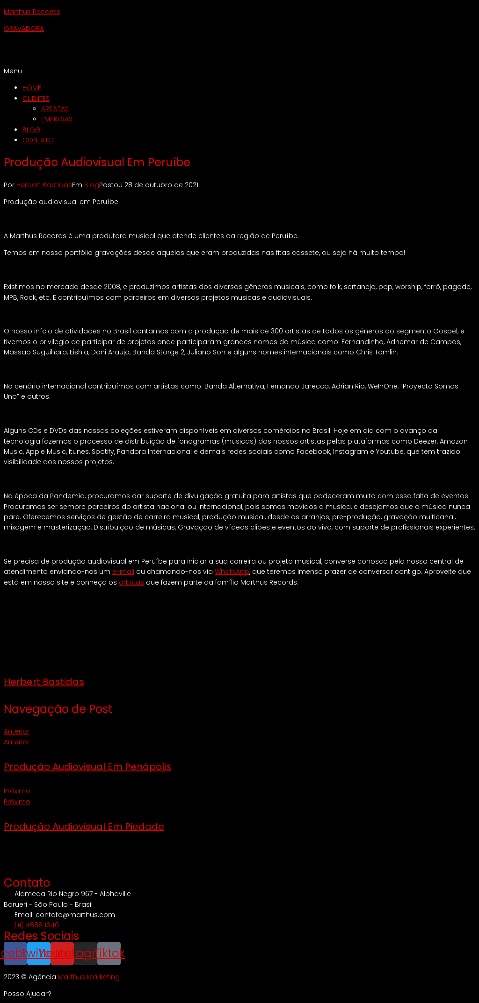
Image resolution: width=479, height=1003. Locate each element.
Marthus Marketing (89, 977)
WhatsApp (232, 571)
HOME (31, 87)
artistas (131, 582)
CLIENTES (36, 98)
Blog (91, 185)
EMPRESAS (57, 119)
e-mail (123, 571)
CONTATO (38, 140)
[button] (239, 71)
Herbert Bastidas (44, 185)
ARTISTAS (55, 108)
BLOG (31, 129)
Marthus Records (32, 11)
